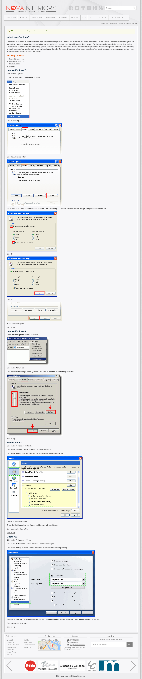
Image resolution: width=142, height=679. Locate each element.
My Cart (121, 23)
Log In (134, 23)
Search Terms (28, 642)
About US (10, 640)
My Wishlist (113, 23)
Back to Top (11, 327)
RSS (25, 650)
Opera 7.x (12, 66)
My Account (105, 23)
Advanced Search (29, 645)
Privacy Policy (11, 652)
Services (9, 654)
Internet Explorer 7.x (16, 59)
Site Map (26, 640)
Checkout (128, 23)
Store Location (11, 647)
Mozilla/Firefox (14, 64)
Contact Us (10, 642)
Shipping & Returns (13, 645)
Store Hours (10, 650)
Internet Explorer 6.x (16, 61)
